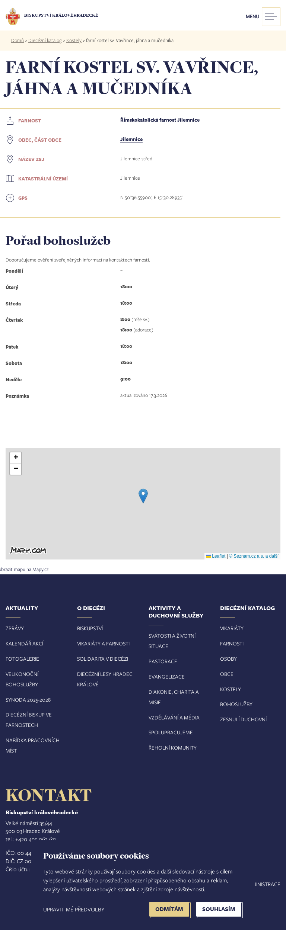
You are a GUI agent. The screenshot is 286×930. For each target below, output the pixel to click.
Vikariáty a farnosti (103, 643)
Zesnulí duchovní (243, 719)
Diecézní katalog (45, 40)
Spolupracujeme (171, 732)
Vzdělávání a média (174, 717)
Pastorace (163, 661)
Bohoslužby (236, 704)
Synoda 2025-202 (27, 699)
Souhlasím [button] (218, 909)
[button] (143, 496)
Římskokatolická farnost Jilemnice (160, 119)
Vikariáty (232, 628)
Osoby (228, 658)
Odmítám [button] (169, 909)
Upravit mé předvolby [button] (73, 909)
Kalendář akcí (24, 643)
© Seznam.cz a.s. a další (254, 556)
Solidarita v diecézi (102, 658)
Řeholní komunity (173, 747)
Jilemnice (131, 139)
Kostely (74, 40)
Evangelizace (167, 676)
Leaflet (215, 556)
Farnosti (232, 643)
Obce (226, 673)
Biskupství (90, 628)
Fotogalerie (22, 658)
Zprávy (15, 628)
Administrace (262, 884)
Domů (17, 40)
